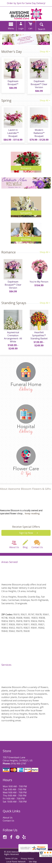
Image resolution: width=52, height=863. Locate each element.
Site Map (33, 861)
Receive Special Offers (26, 527)
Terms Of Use (11, 858)
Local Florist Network (16, 861)
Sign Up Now (26, 532)
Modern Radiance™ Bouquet (39, 133)
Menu (11, 28)
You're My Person (39, 281)
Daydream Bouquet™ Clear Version (39, 84)
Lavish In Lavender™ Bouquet (13, 133)
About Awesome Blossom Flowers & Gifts (25, 488)
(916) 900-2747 (18, 763)
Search (41, 29)
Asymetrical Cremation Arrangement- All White (13, 337)
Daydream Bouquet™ (13, 83)
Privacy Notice (27, 858)
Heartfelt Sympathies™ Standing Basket (39, 335)
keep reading (32, 513)
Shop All (45, 51)
